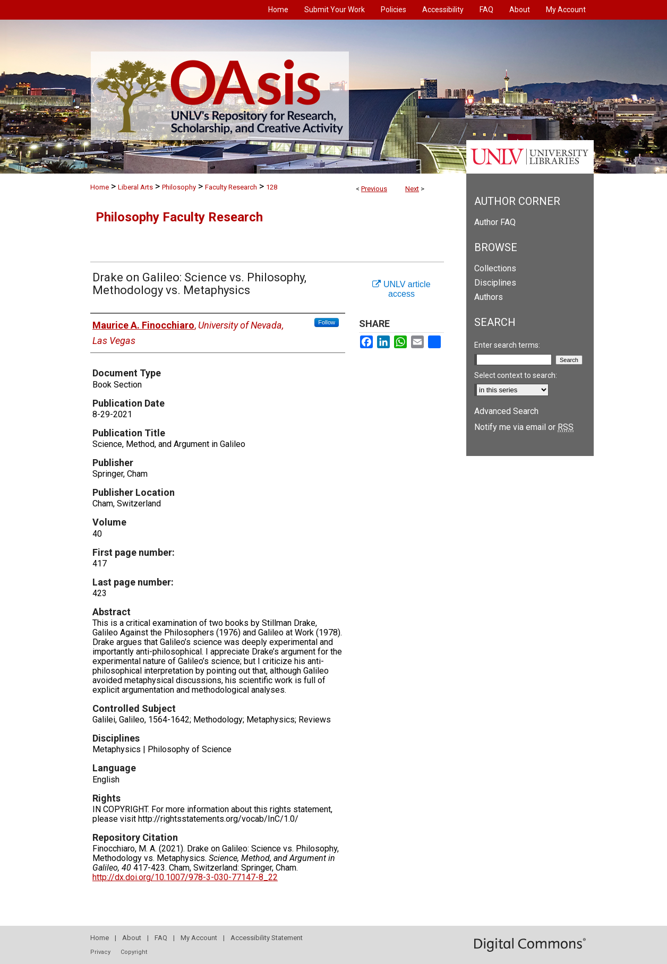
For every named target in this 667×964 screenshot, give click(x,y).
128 (271, 187)
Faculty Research (231, 187)
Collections (495, 268)
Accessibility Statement (266, 938)
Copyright (134, 952)
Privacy (100, 952)
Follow (326, 322)
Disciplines (495, 283)
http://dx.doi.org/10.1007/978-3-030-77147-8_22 (185, 877)
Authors (488, 297)
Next (412, 189)
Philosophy (179, 187)
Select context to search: (515, 375)
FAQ (161, 938)
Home (99, 187)
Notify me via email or (524, 427)
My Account (199, 938)
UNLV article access (401, 289)
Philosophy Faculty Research (179, 217)
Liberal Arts (135, 187)
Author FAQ (495, 222)
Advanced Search (506, 411)
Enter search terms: (507, 345)
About (131, 938)
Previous (374, 189)
